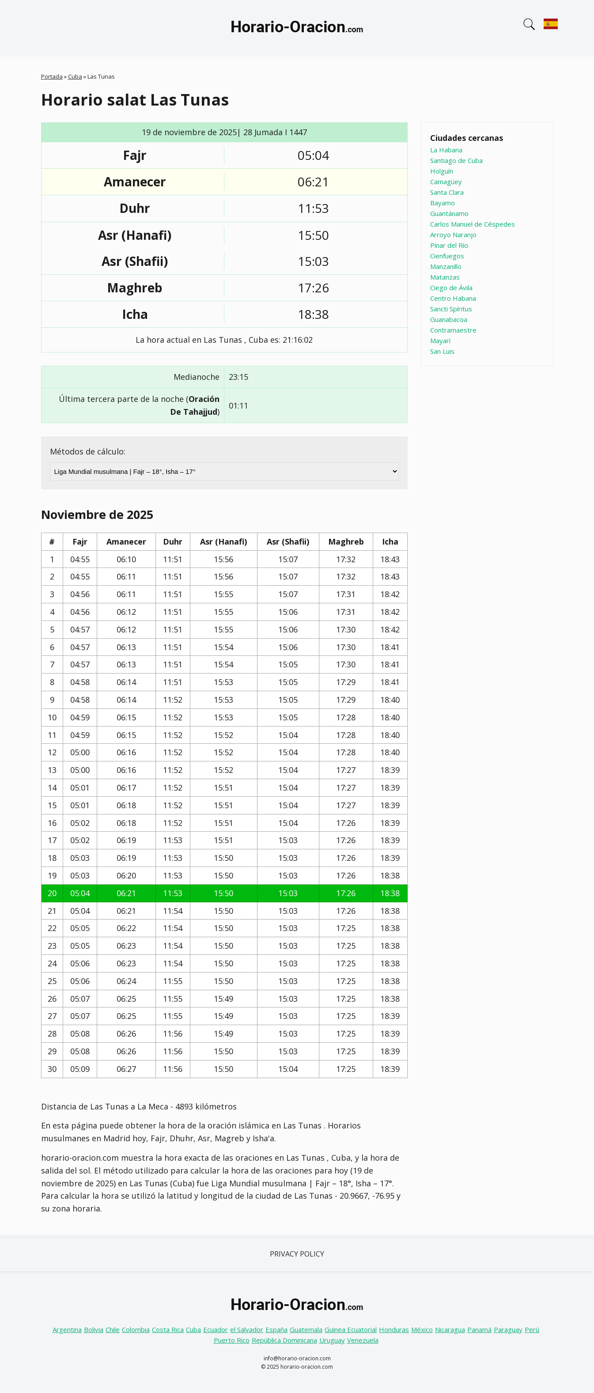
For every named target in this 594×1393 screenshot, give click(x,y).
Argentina (67, 1329)
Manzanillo (446, 266)
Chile (113, 1329)
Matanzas (445, 277)
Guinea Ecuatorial (351, 1329)
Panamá (479, 1329)
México (422, 1329)
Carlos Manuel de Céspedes (472, 224)
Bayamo (442, 202)
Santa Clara (447, 192)
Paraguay (508, 1329)
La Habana (446, 149)
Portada (52, 76)
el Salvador (246, 1329)
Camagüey (446, 181)
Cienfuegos (447, 255)
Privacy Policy (297, 1254)
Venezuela (362, 1340)
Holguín (441, 171)
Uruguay (332, 1340)
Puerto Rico (232, 1340)
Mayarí (440, 340)
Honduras (394, 1329)
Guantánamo (449, 213)
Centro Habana (453, 298)
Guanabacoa (448, 319)
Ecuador (215, 1329)
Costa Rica (168, 1329)
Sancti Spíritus (451, 308)
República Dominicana (284, 1340)
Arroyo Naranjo (453, 234)
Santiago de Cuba (456, 160)
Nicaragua (450, 1329)
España (276, 1329)
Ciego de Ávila (451, 287)
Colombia (136, 1329)
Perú (532, 1329)
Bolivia (93, 1329)
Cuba (75, 76)
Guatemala (306, 1329)
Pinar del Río (449, 245)
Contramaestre (453, 330)
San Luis (442, 351)
